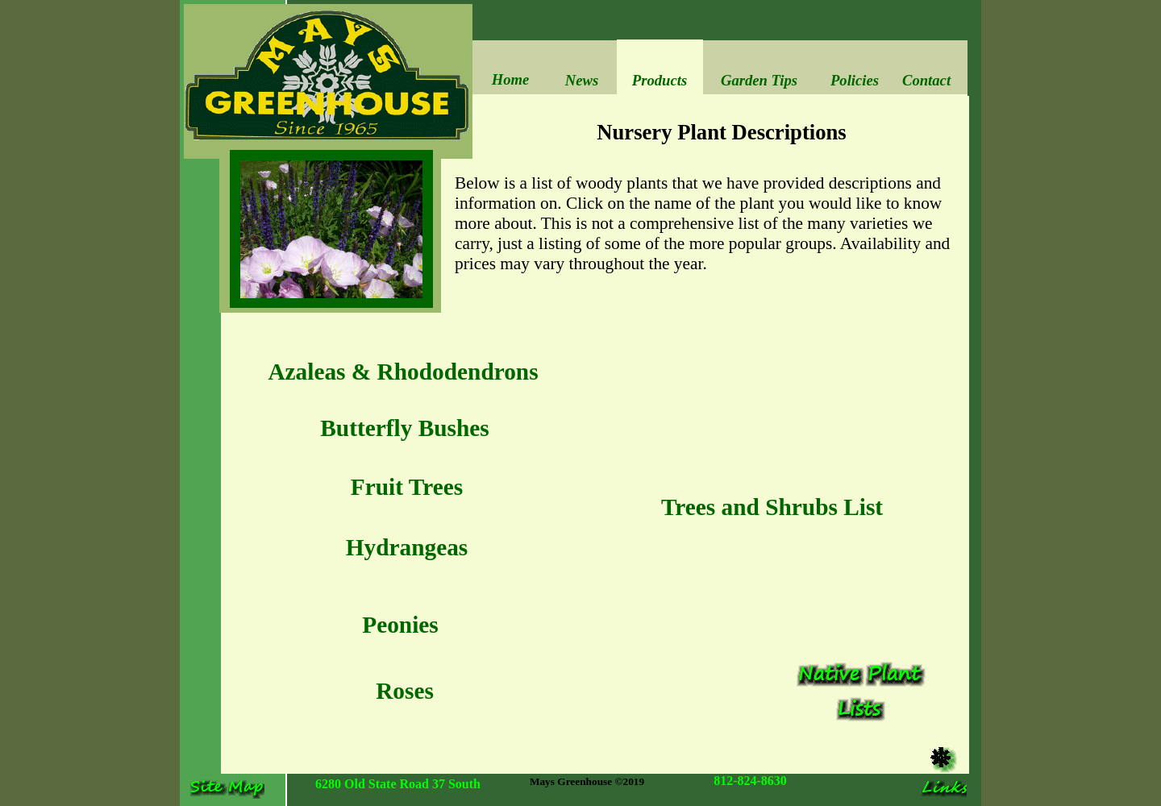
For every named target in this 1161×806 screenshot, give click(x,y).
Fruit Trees (407, 487)
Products (659, 80)
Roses (405, 691)
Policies (854, 80)
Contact (926, 80)
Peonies (400, 625)
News (581, 80)
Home (511, 79)
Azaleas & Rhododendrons (403, 371)
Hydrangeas (407, 547)
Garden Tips (759, 80)
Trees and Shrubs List (772, 507)
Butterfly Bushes (404, 428)
